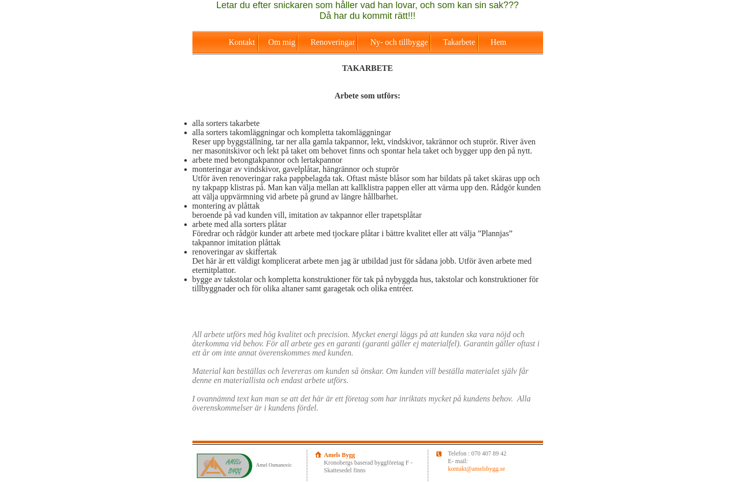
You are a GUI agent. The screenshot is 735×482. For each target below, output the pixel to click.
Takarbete (460, 42)
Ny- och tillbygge (400, 42)
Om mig (283, 42)
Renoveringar (333, 42)
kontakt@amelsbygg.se (476, 468)
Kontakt (243, 42)
